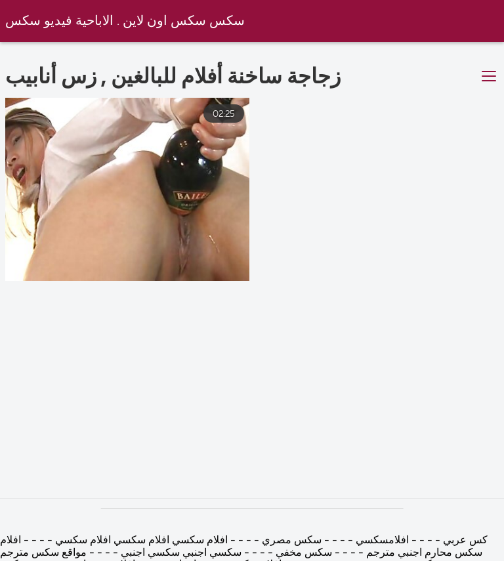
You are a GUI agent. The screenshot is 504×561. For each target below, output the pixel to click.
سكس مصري (290, 540)
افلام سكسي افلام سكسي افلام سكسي (140, 540)
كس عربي (464, 540)
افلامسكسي (381, 540)
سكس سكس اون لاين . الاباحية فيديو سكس (125, 21)
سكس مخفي (302, 553)
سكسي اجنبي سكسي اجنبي (180, 553)
